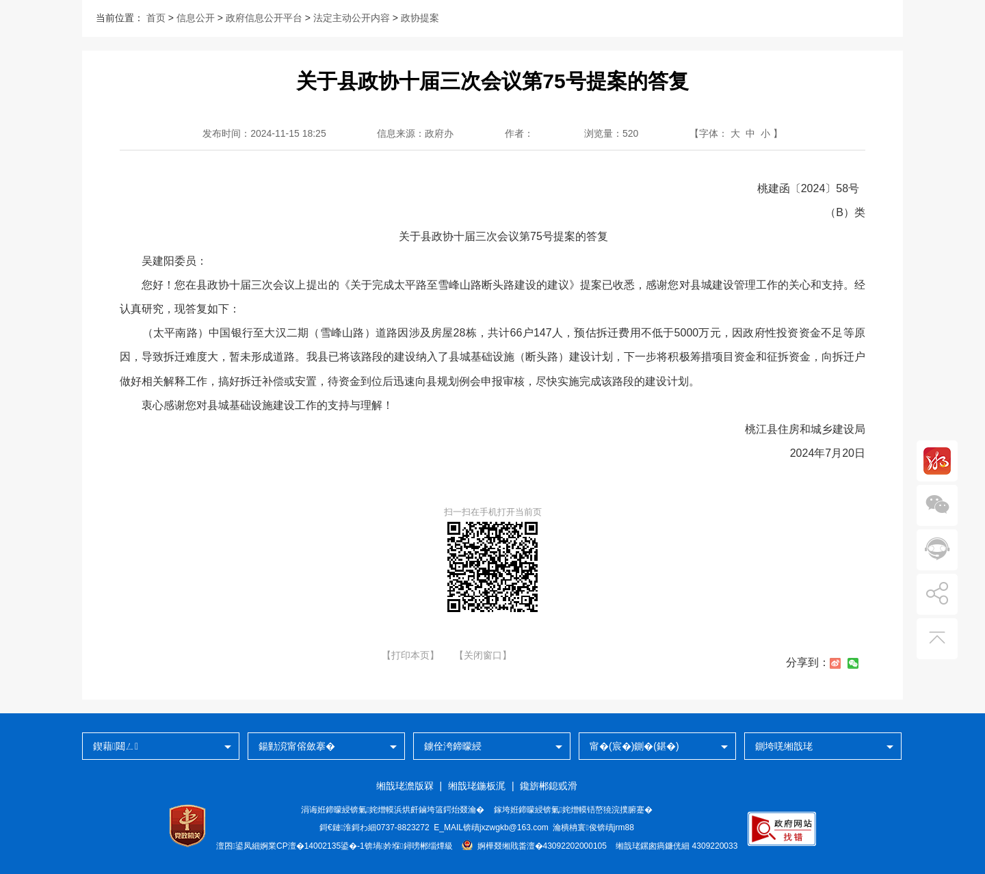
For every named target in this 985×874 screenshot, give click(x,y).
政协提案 (420, 17)
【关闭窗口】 (483, 655)
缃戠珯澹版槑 (405, 785)
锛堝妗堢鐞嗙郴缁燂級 (409, 846)
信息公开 (195, 17)
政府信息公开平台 (264, 17)
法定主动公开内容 (351, 17)
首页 (156, 17)
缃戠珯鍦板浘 (476, 785)
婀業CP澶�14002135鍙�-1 (312, 846)
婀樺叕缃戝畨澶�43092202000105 (534, 846)
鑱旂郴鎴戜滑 (548, 785)
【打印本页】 (410, 655)
